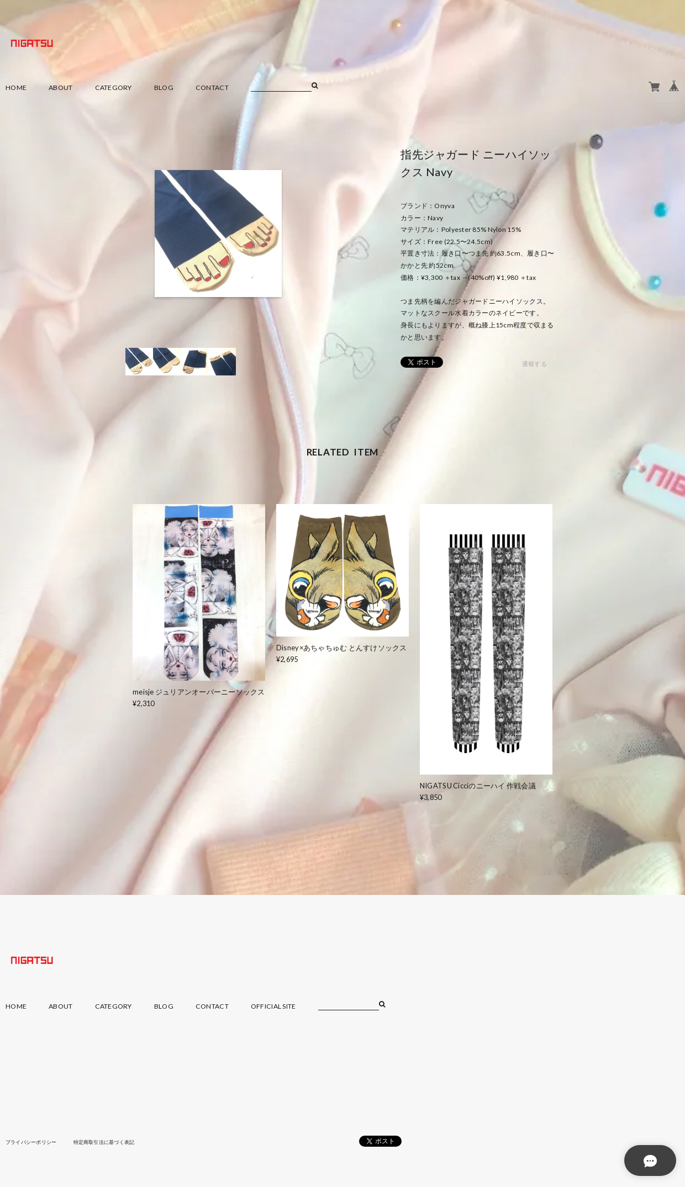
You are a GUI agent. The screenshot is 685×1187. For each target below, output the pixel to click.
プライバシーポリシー (34, 1141)
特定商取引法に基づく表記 (113, 1141)
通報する (534, 364)
